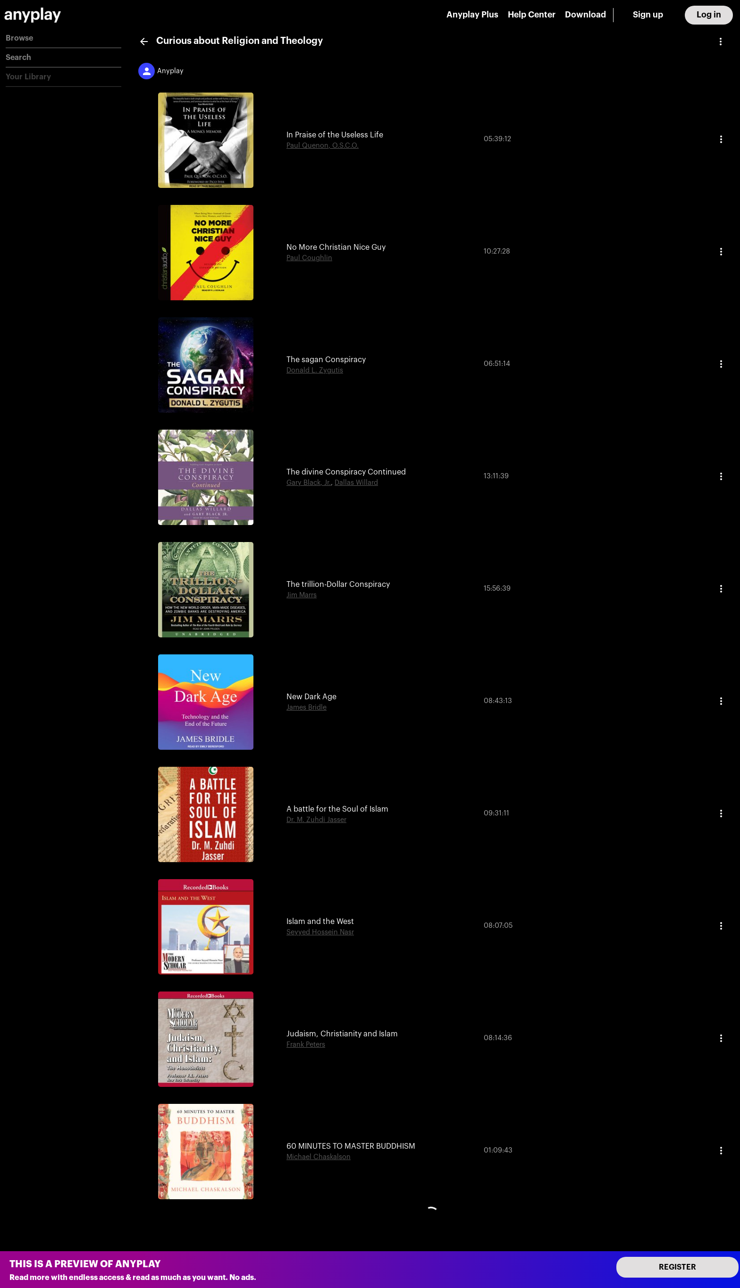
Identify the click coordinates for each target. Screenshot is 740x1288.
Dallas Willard (356, 482)
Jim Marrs (301, 595)
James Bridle (306, 707)
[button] (63, 38)
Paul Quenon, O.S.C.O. (322, 145)
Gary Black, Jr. (308, 482)
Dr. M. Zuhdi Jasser (316, 819)
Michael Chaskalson (318, 1157)
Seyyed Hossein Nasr (320, 932)
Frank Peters (305, 1044)
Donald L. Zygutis (314, 370)
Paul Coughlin (309, 258)
